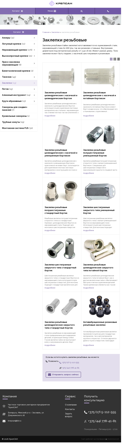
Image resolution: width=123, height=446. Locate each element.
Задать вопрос (68, 415)
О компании (71, 405)
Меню (52, 11)
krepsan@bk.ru (14, 421)
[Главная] (60, 6)
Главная (46, 32)
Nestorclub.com (113, 439)
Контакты (70, 409)
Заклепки (55, 32)
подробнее (50, 116)
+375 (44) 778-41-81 (69, 368)
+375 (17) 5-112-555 (69, 362)
